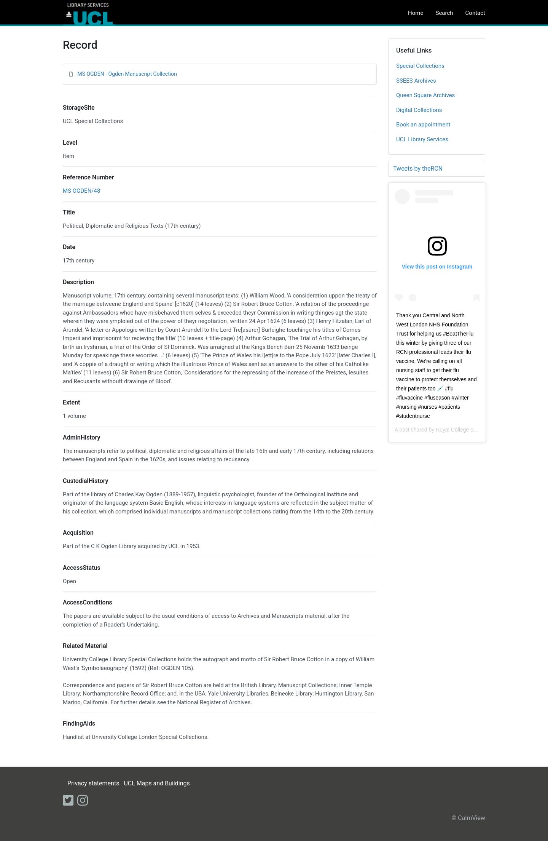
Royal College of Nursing (465, 430)
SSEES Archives (416, 80)
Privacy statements (93, 783)
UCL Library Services (422, 139)
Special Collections (420, 65)
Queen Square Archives (425, 95)
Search (444, 13)
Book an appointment (423, 124)
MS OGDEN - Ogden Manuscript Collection (127, 74)
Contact (475, 13)
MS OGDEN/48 (81, 190)
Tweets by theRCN (418, 168)
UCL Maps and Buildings (157, 783)
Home (415, 13)
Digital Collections (419, 110)
